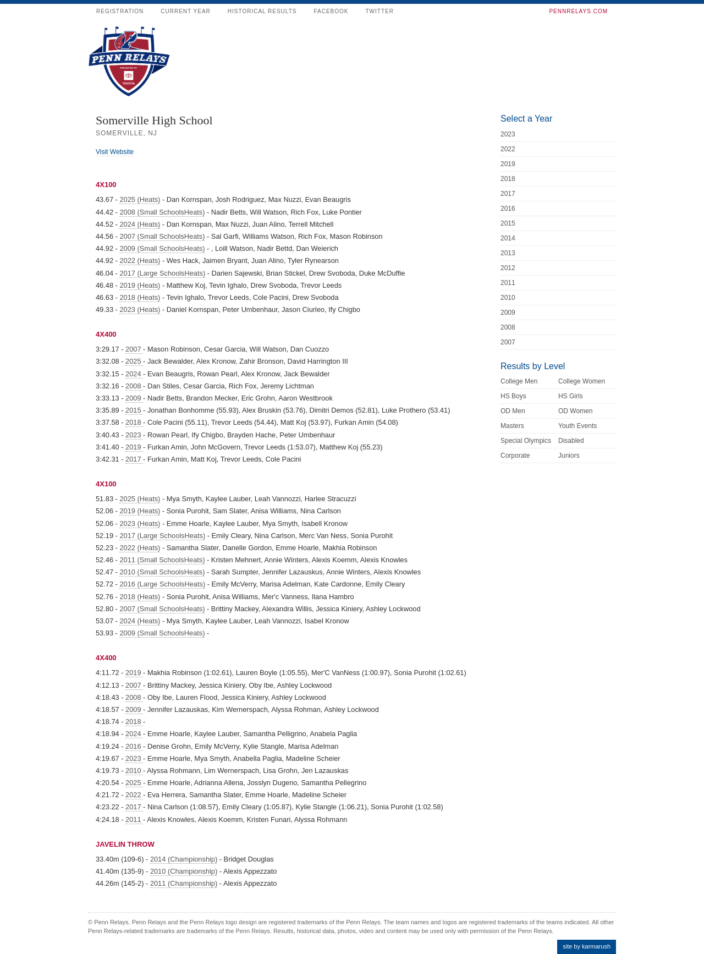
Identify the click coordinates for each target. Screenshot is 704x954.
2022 (134, 795)
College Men (519, 381)
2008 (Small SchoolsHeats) (162, 212)
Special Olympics (526, 441)
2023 (134, 435)
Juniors (569, 455)
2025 (134, 361)
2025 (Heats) (139, 199)
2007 (134, 349)
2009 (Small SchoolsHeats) (162, 248)
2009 (134, 398)
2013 (508, 253)
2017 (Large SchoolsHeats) (162, 273)
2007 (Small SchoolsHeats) (162, 236)
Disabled (571, 441)
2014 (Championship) (183, 859)
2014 (508, 238)
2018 (134, 422)
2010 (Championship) (183, 871)
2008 (134, 386)
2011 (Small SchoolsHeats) (162, 560)
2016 (134, 746)
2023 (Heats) (139, 309)
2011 (134, 819)
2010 (134, 770)
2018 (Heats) (139, 297)
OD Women (575, 411)
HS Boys (513, 396)
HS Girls (570, 396)
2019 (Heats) (139, 285)
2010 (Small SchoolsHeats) (162, 572)
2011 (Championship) (183, 883)
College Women (581, 381)
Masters (512, 426)
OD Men (513, 411)
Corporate (515, 455)
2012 (508, 268)
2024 (134, 374)
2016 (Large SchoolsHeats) (162, 584)
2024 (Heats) (139, 224)
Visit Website (115, 152)
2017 (134, 459)
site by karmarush (586, 946)
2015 (134, 410)
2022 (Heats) (139, 260)
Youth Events (577, 426)
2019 (134, 447)
